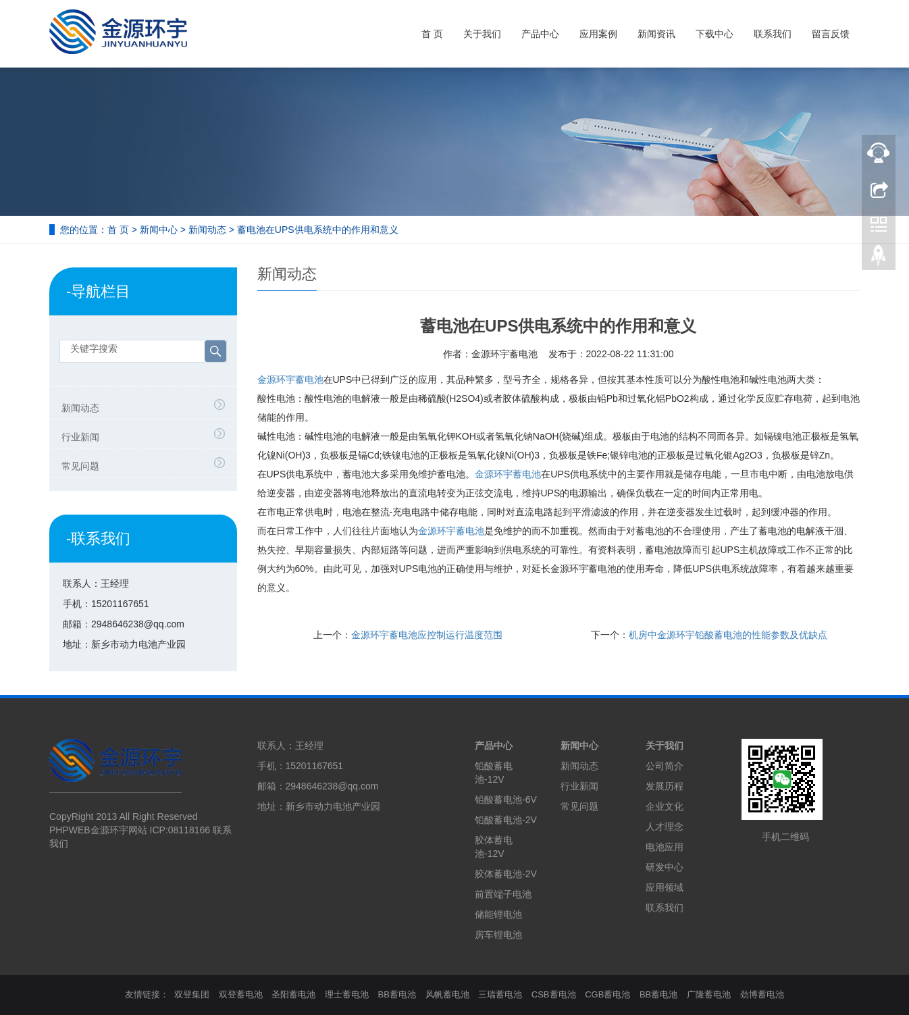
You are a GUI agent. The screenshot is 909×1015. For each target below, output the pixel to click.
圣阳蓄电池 (293, 994)
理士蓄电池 (347, 994)
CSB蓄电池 (553, 994)
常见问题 (80, 466)
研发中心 (664, 867)
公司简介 (664, 765)
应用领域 (664, 887)
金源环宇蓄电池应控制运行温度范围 (426, 634)
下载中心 (714, 33)
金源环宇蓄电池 (290, 379)
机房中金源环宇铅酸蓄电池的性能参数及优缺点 (728, 634)
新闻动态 (207, 229)
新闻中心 (159, 229)
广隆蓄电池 (709, 994)
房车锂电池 (498, 934)
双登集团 (191, 994)
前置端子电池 (503, 894)
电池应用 (664, 846)
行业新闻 (80, 437)
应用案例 (598, 33)
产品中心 (540, 33)
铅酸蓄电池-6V (506, 799)
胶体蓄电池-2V (506, 873)
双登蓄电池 (241, 994)
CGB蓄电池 (607, 994)
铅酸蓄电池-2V (506, 819)
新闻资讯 (656, 33)
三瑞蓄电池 (500, 994)
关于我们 (482, 33)
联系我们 (772, 33)
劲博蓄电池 (762, 994)
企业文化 (664, 806)
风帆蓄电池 (447, 994)
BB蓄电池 (397, 994)
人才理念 (664, 826)
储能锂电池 (498, 914)
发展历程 (664, 786)
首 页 (432, 33)
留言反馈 (831, 33)
